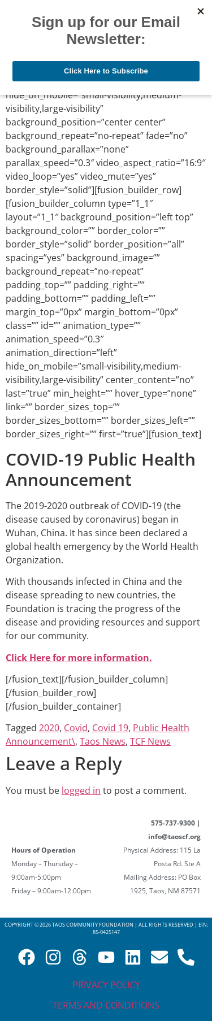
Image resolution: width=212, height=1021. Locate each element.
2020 (49, 728)
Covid (76, 728)
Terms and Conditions (106, 1005)
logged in (81, 790)
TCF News (150, 741)
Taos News (103, 741)
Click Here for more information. (79, 657)
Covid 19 (110, 728)
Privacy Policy (106, 985)
